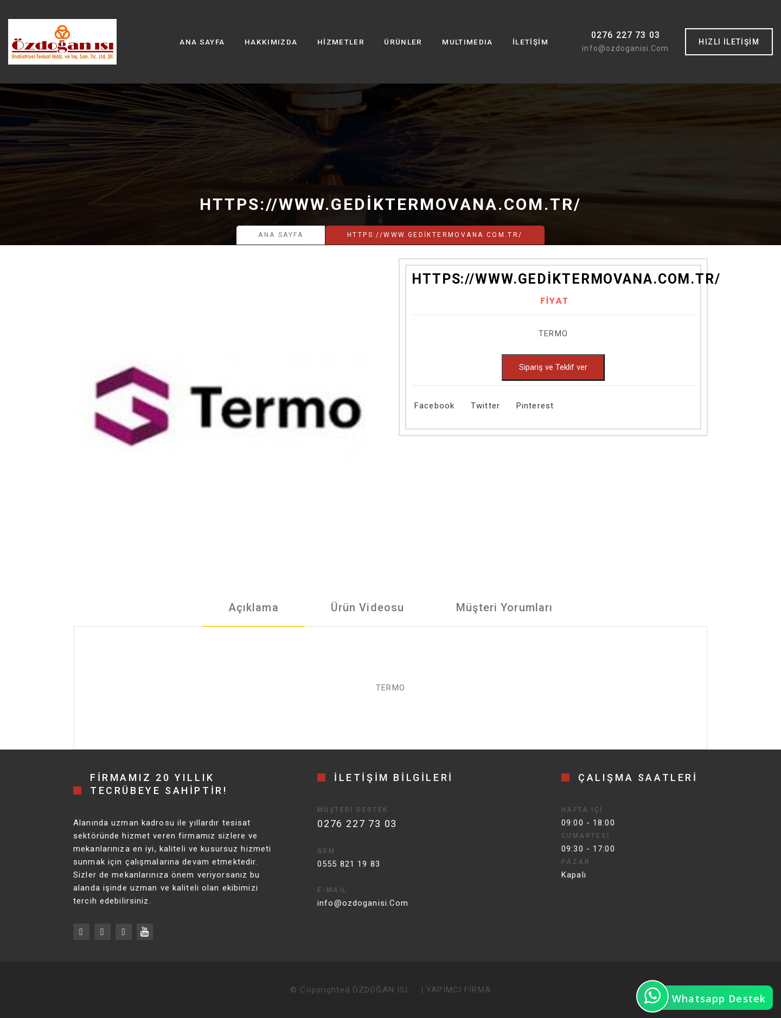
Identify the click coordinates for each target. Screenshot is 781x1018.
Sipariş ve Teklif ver (553, 367)
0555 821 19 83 (348, 864)
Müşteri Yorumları (504, 607)
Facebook (434, 406)
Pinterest (535, 406)
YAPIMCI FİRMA (458, 990)
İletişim (530, 41)
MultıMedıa (466, 41)
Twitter (485, 406)
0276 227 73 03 (626, 35)
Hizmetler (340, 41)
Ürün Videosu (368, 607)
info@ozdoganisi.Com (625, 48)
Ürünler (402, 41)
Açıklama (253, 607)
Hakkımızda (270, 41)
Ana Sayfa (201, 41)
